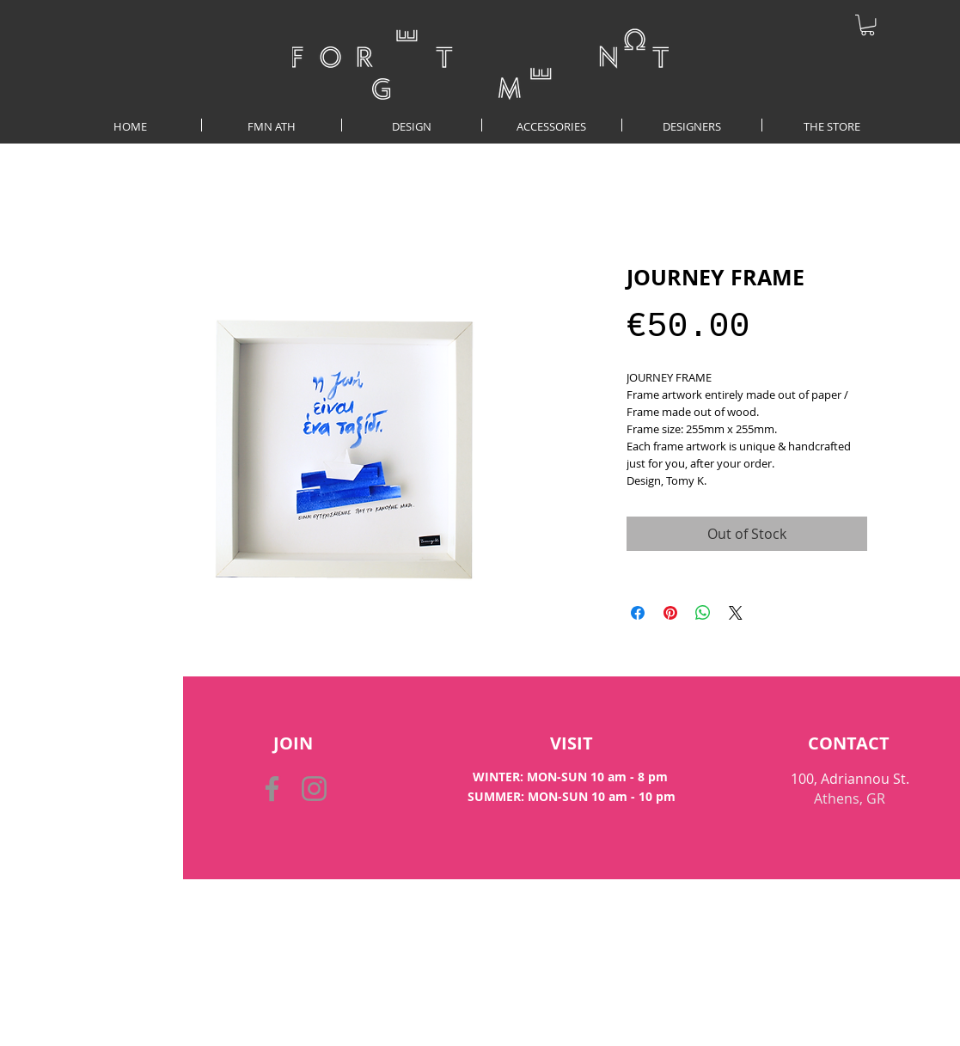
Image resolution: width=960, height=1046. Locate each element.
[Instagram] (314, 788)
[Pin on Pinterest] (670, 613)
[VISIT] (571, 743)
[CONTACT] (848, 743)
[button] (867, 25)
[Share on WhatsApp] (703, 613)
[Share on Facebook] (637, 613)
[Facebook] (272, 788)
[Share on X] (735, 613)
